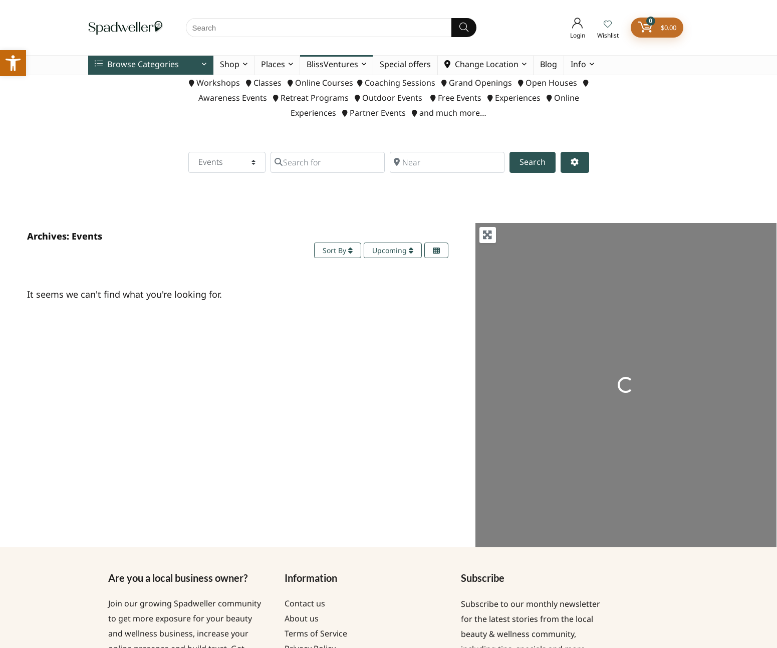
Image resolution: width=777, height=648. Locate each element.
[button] (13, 63)
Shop (229, 64)
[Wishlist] (608, 24)
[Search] (463, 27)
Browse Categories (137, 64)
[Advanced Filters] (575, 162)
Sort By (338, 250)
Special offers (405, 64)
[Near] (447, 162)
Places (273, 64)
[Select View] (436, 250)
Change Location (481, 64)
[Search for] (328, 162)
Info (578, 64)
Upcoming (392, 250)
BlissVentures (332, 64)
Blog (548, 64)
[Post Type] (227, 162)
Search (538, 161)
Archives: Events (64, 236)
